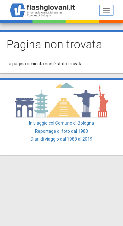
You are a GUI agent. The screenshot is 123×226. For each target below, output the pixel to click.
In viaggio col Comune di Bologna (61, 123)
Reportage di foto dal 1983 (61, 131)
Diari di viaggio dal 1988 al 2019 (61, 139)
